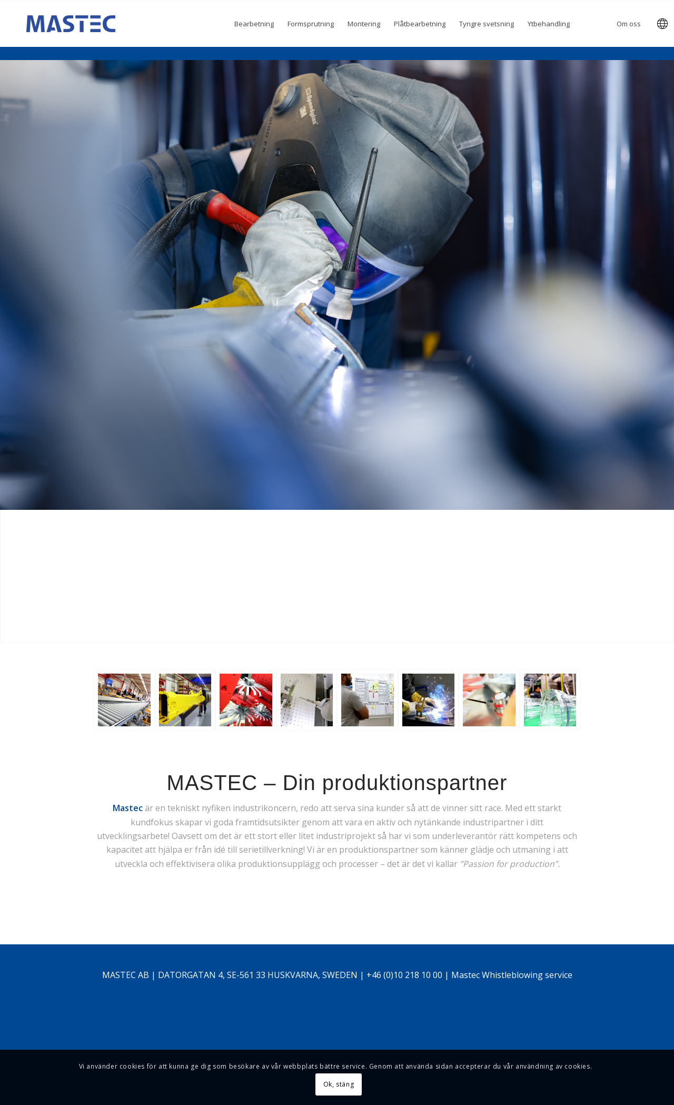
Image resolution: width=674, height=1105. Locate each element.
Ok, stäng (338, 1084)
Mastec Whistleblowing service (511, 1039)
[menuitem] (254, 24)
